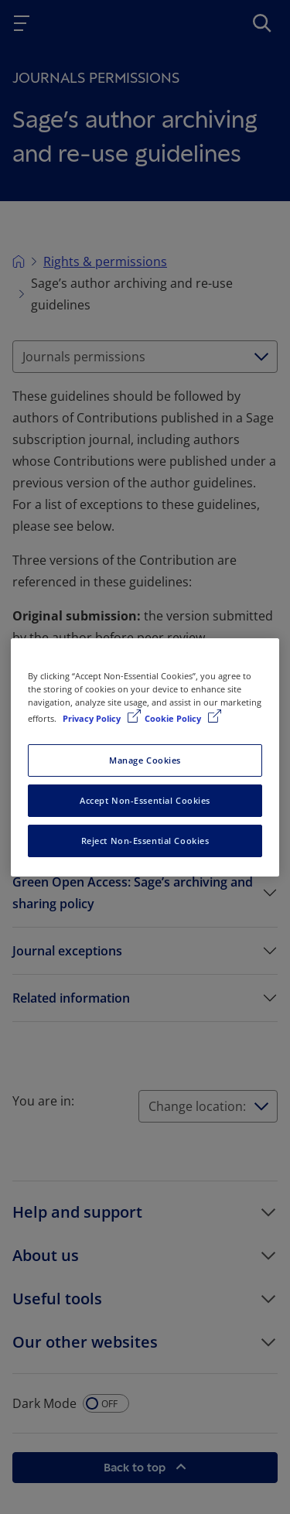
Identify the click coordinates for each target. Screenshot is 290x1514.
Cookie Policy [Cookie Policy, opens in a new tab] (174, 718)
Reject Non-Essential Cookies (145, 840)
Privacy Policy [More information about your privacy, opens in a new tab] (93, 718)
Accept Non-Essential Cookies (145, 800)
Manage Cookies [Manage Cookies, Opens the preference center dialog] (145, 760)
